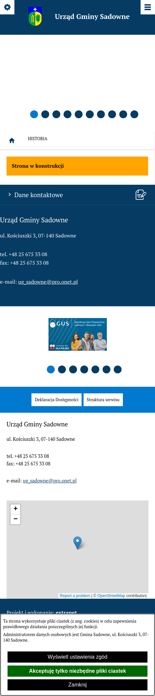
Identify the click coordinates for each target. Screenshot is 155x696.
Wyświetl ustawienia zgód (77, 657)
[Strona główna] (12, 140)
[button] (34, 114)
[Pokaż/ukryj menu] (147, 7)
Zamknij (77, 684)
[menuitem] (56, 399)
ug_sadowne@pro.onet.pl (48, 281)
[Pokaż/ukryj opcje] (7, 7)
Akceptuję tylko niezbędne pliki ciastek (77, 671)
